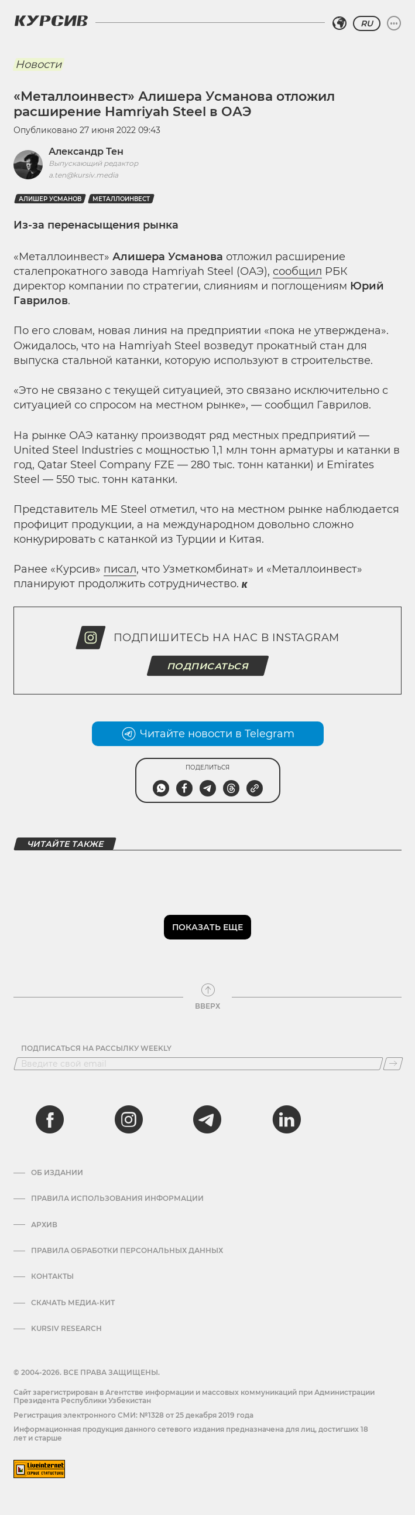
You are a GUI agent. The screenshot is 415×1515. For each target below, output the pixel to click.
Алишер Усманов (50, 199)
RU (367, 23)
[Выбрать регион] (339, 23)
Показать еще (207, 927)
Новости (38, 64)
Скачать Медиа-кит (73, 1303)
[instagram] (129, 1119)
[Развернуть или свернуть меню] (394, 23)
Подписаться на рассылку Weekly (96, 1048)
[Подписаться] (393, 1063)
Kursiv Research (66, 1329)
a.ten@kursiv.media (83, 175)
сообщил (297, 271)
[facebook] (50, 1119)
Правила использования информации (117, 1198)
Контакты (52, 1276)
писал (120, 569)
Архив (44, 1225)
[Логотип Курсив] (50, 20)
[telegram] (207, 1119)
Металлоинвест (121, 199)
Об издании (57, 1173)
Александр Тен (86, 151)
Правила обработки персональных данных (127, 1251)
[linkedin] (286, 1119)
